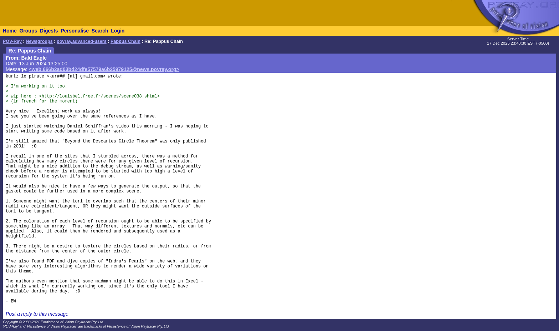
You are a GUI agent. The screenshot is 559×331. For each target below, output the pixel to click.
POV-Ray (12, 41)
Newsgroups (39, 41)
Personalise (75, 31)
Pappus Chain (125, 41)
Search (100, 31)
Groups (28, 31)
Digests (49, 31)
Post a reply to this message (37, 314)
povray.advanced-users (82, 41)
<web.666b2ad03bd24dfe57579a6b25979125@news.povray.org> (104, 69)
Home (10, 31)
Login (117, 31)
